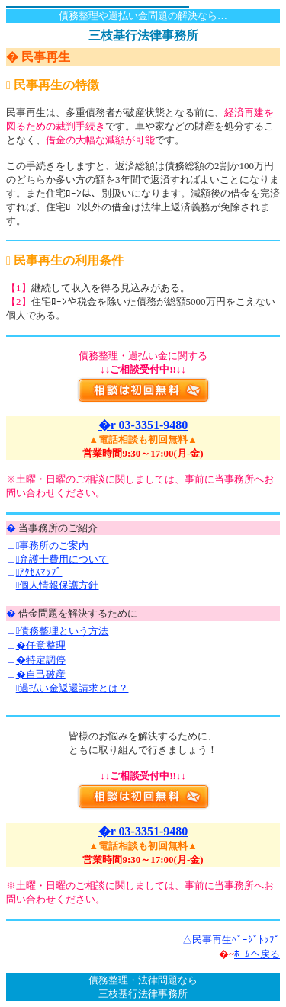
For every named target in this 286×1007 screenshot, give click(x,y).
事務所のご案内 (52, 545)
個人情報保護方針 (57, 585)
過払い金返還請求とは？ (72, 688)
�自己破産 (41, 674)
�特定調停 (41, 659)
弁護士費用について (62, 559)
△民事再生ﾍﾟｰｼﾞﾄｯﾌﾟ (231, 939)
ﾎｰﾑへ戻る (257, 954)
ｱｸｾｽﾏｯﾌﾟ (39, 572)
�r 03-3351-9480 (143, 425)
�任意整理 (41, 645)
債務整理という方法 (62, 631)
